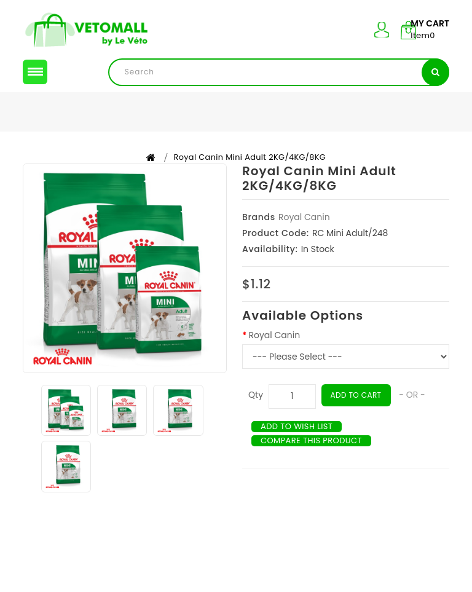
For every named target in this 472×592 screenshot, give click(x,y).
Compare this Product (315, 456)
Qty (255, 411)
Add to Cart (358, 411)
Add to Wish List (300, 442)
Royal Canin (304, 233)
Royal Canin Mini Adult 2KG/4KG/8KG (250, 173)
